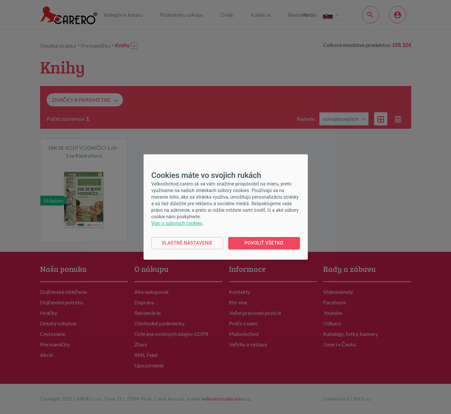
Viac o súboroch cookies (177, 223)
